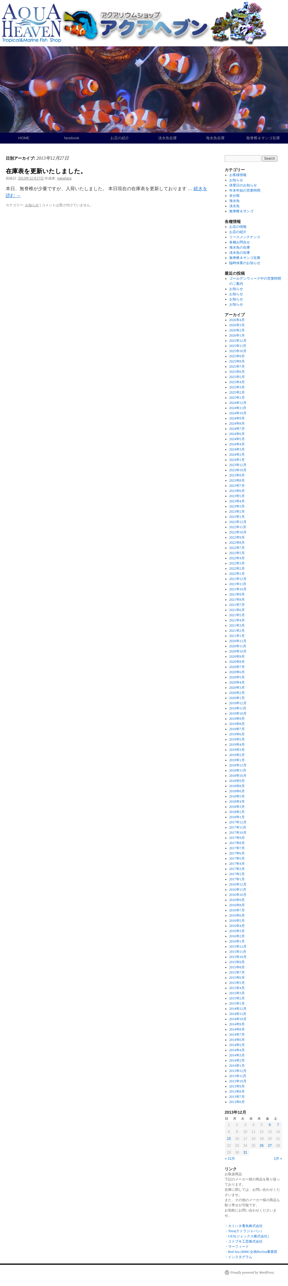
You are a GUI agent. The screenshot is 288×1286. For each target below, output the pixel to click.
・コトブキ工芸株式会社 (244, 1241)
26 (262, 1146)
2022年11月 (238, 527)
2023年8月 (237, 480)
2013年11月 (238, 1076)
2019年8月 (237, 724)
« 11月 (230, 1159)
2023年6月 (237, 491)
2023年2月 (237, 512)
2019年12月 (238, 703)
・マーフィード (237, 1247)
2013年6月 (237, 1102)
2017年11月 (238, 827)
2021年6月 (237, 610)
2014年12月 (238, 1009)
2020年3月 (237, 688)
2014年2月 (237, 1060)
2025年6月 (237, 372)
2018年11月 (238, 770)
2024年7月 (237, 429)
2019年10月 (238, 713)
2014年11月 (238, 1014)
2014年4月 (237, 1050)
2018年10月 (238, 776)
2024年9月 (237, 418)
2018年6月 (237, 791)
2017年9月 (237, 838)
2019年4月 (237, 745)
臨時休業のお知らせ (244, 263)
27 (270, 1146)
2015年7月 (237, 972)
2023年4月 (237, 501)
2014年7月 (237, 1035)
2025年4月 (237, 382)
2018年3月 (237, 807)
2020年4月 (237, 682)
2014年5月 (237, 1045)
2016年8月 (237, 905)
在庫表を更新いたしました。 (46, 171)
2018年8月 (237, 786)
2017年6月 (237, 853)
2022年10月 (238, 532)
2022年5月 (237, 553)
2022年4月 (237, 558)
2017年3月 (237, 869)
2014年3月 (237, 1055)
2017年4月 (237, 864)
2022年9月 (237, 537)
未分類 (234, 196)
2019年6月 (237, 734)
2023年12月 (238, 465)
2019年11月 (238, 708)
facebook (71, 138)
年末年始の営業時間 (244, 190)
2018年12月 (238, 765)
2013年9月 (237, 1086)
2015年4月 (237, 988)
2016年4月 (237, 926)
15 (229, 1139)
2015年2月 (237, 998)
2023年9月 (237, 475)
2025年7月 (237, 367)
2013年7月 (237, 1097)
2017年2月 (237, 874)
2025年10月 (238, 351)
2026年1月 (237, 335)
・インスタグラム (238, 1257)
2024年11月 (238, 408)
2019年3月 (237, 750)
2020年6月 (237, 672)
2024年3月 (237, 449)
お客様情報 (238, 175)
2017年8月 (237, 843)
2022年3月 (237, 563)
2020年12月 (238, 641)
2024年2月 (237, 455)
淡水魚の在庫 (239, 253)
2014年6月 (237, 1040)
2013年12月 (238, 1071)
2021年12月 (238, 579)
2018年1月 (237, 817)
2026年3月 (237, 325)
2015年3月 (237, 993)
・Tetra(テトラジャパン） (244, 1231)
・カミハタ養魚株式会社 (244, 1226)
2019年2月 (237, 755)
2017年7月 (237, 848)
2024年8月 (237, 423)
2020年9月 (237, 657)
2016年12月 (238, 884)
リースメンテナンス (244, 237)
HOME (24, 138)
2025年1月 (237, 398)
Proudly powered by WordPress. (252, 1272)
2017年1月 (237, 879)
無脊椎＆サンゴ (241, 211)
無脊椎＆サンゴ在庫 (263, 138)
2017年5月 (237, 858)
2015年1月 (237, 1003)
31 (245, 1152)
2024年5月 (237, 439)
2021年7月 (237, 605)
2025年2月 (237, 392)
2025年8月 (237, 361)
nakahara (64, 178)
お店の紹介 (119, 138)
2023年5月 (237, 496)
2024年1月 (237, 460)
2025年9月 (237, 356)
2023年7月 (237, 486)
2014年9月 (237, 1024)
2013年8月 (237, 1092)
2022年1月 (237, 574)
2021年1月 (237, 636)
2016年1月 (237, 941)
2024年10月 (238, 413)
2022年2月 (237, 568)
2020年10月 (238, 651)
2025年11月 (238, 346)
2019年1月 (237, 760)
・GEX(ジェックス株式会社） (248, 1236)
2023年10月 (238, 470)
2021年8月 (237, 600)
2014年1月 (237, 1066)
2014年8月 (237, 1029)
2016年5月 (237, 921)
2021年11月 (238, 584)
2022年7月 (237, 548)
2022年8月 (237, 543)
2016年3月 (237, 931)
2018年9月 (237, 781)
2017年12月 (238, 822)
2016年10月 (238, 895)
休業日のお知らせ (243, 185)
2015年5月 (237, 983)
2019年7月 (237, 729)
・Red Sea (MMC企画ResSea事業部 (251, 1252)
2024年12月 (238, 403)
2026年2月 (237, 330)
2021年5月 (237, 615)
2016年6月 (237, 915)
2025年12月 (238, 341)
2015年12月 (238, 947)
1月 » (278, 1159)
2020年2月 (237, 693)
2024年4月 (237, 444)
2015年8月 (237, 967)
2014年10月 (238, 1019)
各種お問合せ (239, 242)
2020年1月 (237, 698)
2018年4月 (237, 802)
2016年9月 (237, 900)
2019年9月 (237, 719)
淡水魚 (234, 206)
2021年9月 (237, 594)
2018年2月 (237, 812)
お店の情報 (238, 227)
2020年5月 (237, 677)
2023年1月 (237, 517)
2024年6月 (237, 434)
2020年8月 (237, 662)
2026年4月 (237, 320)
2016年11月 (238, 890)
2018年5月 (237, 796)
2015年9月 (237, 962)
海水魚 (234, 201)
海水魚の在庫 (239, 247)
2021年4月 (237, 620)
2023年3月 (237, 506)
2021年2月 (237, 631)
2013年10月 (238, 1081)
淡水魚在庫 (167, 138)
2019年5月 (237, 739)
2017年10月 (238, 833)
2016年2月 (237, 936)
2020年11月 (238, 646)
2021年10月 (238, 589)
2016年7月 (237, 910)
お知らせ (32, 205)
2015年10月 (238, 957)
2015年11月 (238, 952)
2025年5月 (237, 377)
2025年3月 (237, 387)
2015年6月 (237, 978)
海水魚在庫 (215, 138)
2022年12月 (238, 522)
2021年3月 (237, 625)
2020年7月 (237, 667)
